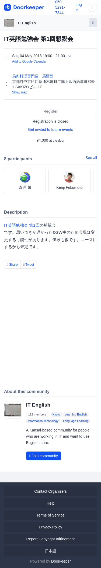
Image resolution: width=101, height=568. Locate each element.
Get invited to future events (50, 129)
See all (91, 157)
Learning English (76, 414)
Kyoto (56, 414)
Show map (19, 92)
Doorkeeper (61, 561)
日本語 (50, 551)
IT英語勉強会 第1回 (22, 225)
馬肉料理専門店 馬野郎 (33, 76)
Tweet (28, 265)
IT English (27, 23)
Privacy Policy (50, 527)
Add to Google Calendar (29, 61)
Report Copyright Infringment (50, 539)
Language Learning (76, 421)
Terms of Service (50, 515)
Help (50, 503)
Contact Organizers (50, 491)
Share (12, 265)
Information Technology (43, 421)
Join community (43, 456)
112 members (37, 414)
